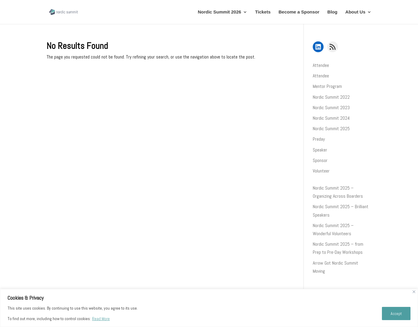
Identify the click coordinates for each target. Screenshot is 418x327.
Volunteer (321, 171)
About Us (355, 12)
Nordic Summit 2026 (219, 12)
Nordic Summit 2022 (331, 97)
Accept (396, 313)
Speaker (320, 150)
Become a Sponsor (298, 12)
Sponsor (320, 160)
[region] (209, 308)
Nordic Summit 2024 (331, 118)
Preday (319, 139)
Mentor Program (327, 86)
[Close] (414, 291)
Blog (332, 12)
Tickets (262, 12)
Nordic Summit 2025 (331, 128)
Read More (101, 318)
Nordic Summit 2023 (331, 107)
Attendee (321, 65)
